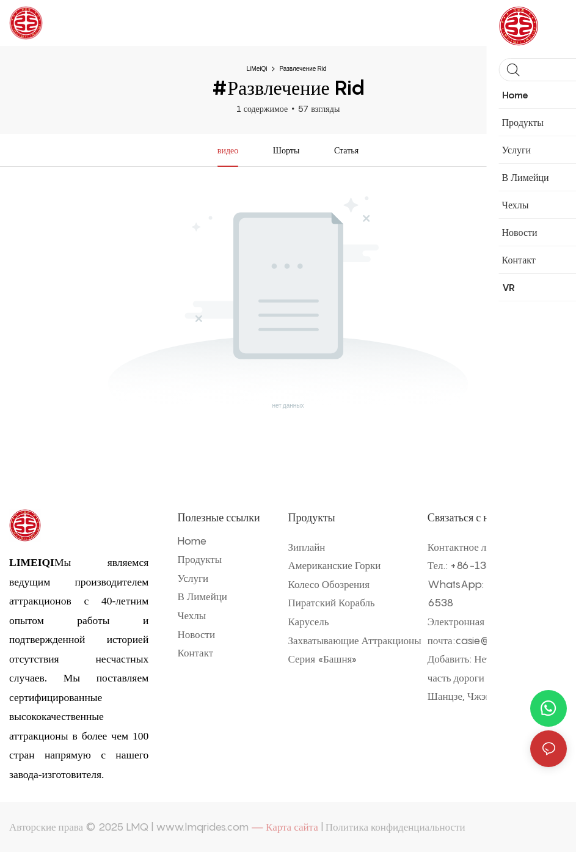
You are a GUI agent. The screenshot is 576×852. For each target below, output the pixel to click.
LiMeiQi (257, 68)
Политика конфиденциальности (395, 827)
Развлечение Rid (302, 68)
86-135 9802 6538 (502, 565)
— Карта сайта (284, 827)
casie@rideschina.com (509, 640)
